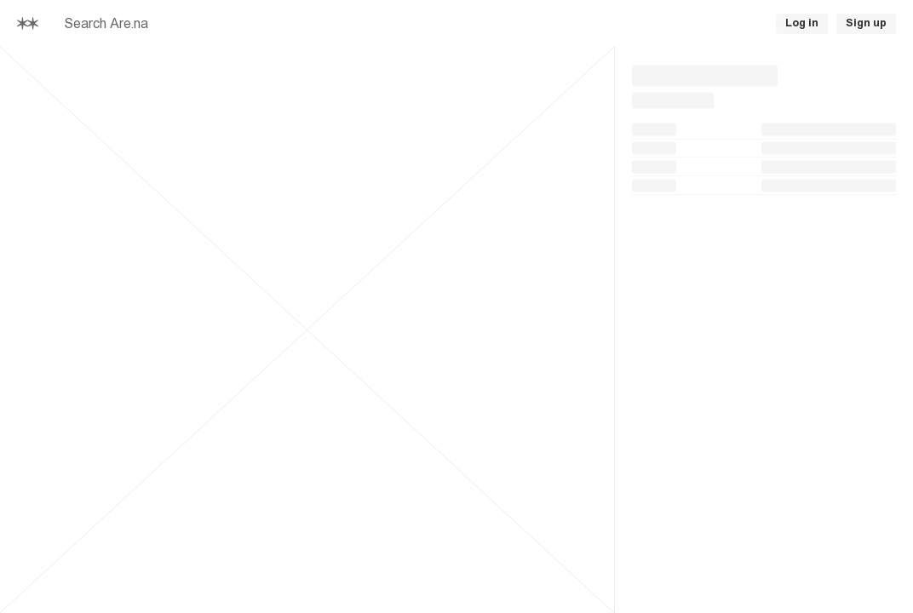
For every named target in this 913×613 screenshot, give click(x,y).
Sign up (866, 23)
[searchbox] (245, 24)
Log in (801, 23)
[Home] (27, 23)
